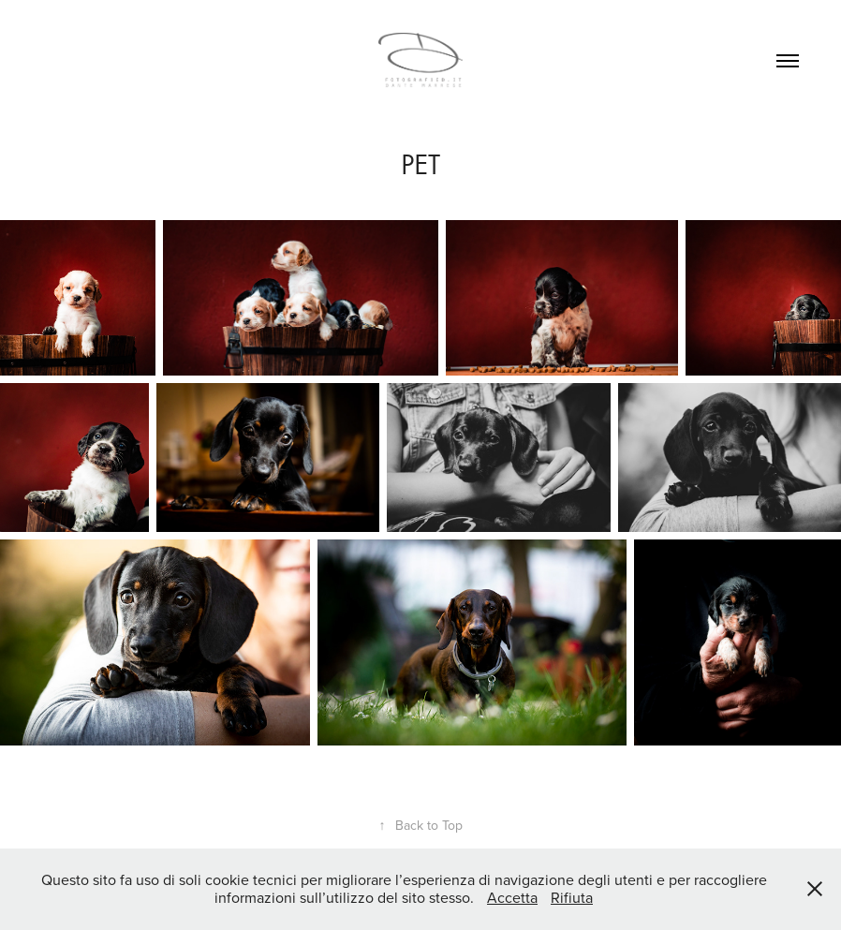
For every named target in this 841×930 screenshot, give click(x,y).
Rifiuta (572, 897)
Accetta (512, 897)
